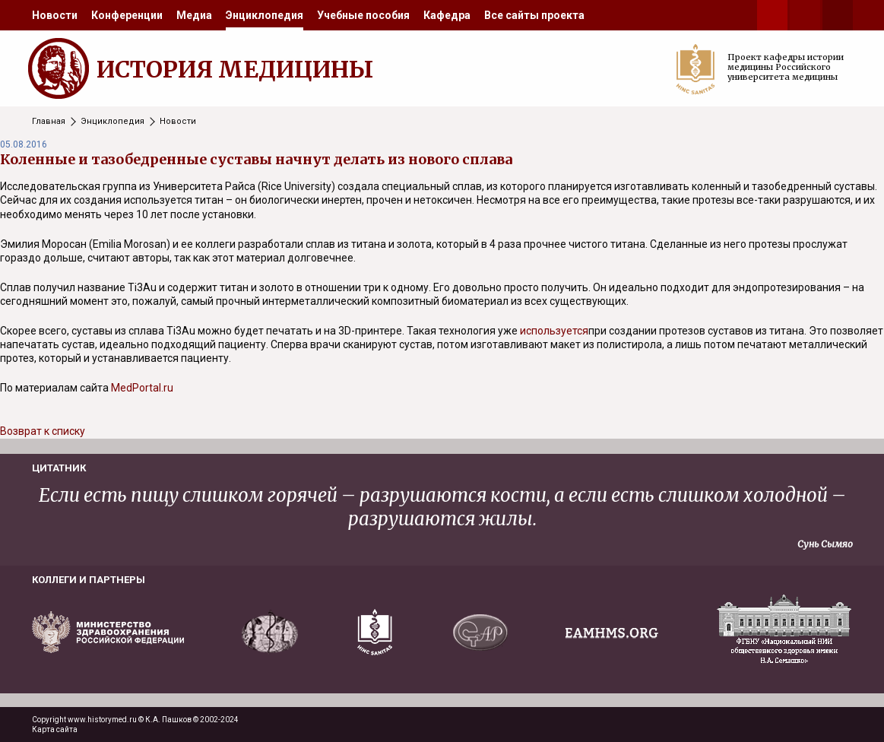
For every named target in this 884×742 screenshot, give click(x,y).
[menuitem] (55, 15)
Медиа (194, 15)
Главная (48, 121)
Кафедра (447, 15)
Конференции (127, 15)
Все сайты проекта (534, 15)
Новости (55, 15)
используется (554, 331)
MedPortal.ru (142, 388)
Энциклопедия (264, 15)
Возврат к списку (42, 431)
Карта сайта (55, 729)
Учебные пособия (363, 15)
